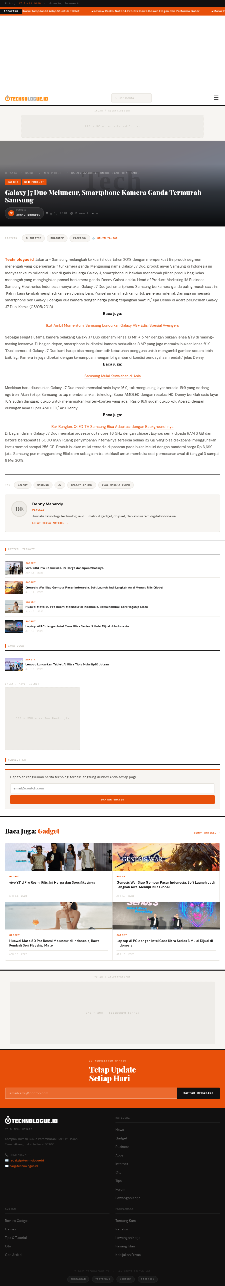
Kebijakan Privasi (129, 1255)
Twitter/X (102, 1279)
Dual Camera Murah (116, 485)
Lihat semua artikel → (50, 523)
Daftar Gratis (112, 799)
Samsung (43, 485)
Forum (120, 1189)
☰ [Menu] (216, 98)
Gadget (31, 173)
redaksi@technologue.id (27, 1160)
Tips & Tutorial (16, 1238)
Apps (120, 1155)
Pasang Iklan (125, 1246)
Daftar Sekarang (198, 1093)
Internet (122, 1164)
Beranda (11, 173)
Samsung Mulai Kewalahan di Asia (112, 376)
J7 (60, 485)
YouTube (126, 1279)
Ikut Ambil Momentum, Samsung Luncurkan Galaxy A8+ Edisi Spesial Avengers (112, 325)
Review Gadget (16, 1221)
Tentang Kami (126, 1221)
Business (123, 1147)
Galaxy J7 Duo (81, 485)
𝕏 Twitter (33, 238)
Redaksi (122, 1229)
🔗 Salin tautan (105, 238)
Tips (119, 1181)
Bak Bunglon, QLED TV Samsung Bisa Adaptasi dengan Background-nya (113, 426)
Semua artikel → (207, 833)
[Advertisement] (112, 53)
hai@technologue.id (24, 1166)
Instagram (78, 1279)
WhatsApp (57, 238)
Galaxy (23, 485)
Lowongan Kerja (128, 1198)
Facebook (79, 238)
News (120, 1130)
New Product (53, 173)
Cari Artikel (13, 1255)
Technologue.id (19, 259)
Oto (119, 1172)
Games (10, 1229)
